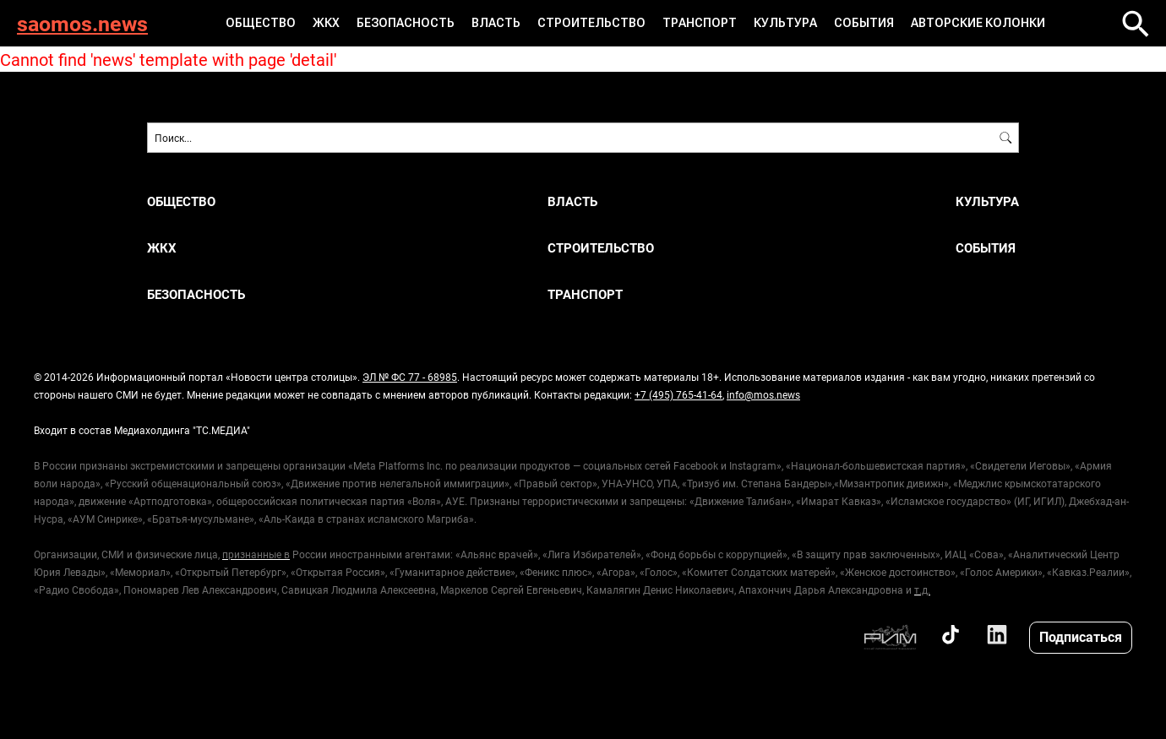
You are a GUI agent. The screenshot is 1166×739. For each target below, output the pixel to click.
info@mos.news (763, 394)
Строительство (591, 23)
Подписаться (1080, 636)
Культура (785, 23)
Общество (261, 23)
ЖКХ (326, 23)
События (864, 23)
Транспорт (699, 23)
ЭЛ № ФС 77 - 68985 (409, 376)
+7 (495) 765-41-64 (678, 394)
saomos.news (82, 23)
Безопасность (406, 23)
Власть (495, 23)
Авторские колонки (978, 23)
